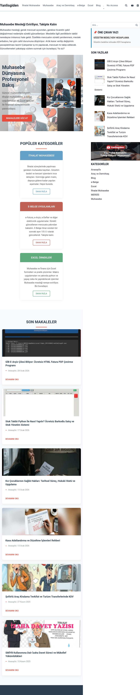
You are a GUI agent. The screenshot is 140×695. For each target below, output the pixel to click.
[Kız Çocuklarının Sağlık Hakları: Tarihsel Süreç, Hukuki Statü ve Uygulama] (100, 100)
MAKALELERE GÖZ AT (17, 118)
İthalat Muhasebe (31, 5)
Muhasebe (48, 5)
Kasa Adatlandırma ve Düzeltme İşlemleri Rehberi (32, 480)
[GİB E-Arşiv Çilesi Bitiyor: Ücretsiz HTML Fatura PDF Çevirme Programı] (100, 64)
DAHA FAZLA (14, 231)
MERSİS (95, 194)
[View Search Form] (126, 5)
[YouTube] (132, 5)
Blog (98, 5)
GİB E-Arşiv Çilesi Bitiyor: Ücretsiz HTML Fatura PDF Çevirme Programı (120, 65)
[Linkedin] (137, 5)
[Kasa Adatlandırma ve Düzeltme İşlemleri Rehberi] (100, 116)
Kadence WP (92, 686)
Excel (90, 5)
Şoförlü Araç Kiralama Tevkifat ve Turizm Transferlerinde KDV (39, 536)
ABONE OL (71, 654)
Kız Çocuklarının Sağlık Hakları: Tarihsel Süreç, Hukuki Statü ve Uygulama (120, 101)
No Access (112, 5)
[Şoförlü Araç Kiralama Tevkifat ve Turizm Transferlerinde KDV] (100, 131)
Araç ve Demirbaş (65, 5)
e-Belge (81, 5)
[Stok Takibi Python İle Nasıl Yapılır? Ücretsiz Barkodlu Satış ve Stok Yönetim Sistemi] (100, 80)
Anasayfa (96, 169)
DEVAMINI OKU (12, 319)
